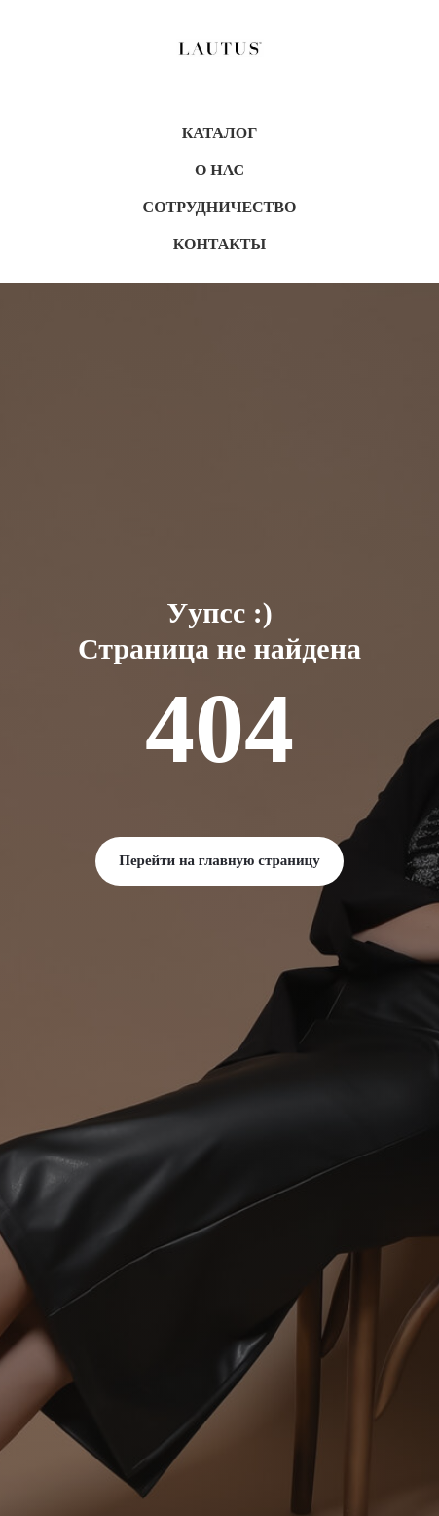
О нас (219, 170)
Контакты (220, 244)
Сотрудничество (220, 207)
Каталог (220, 133)
